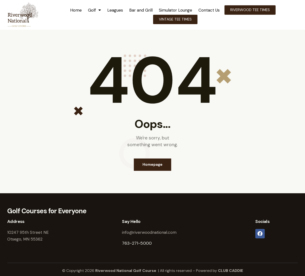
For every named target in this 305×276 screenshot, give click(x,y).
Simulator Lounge (175, 10)
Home (76, 10)
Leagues (115, 10)
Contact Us (209, 10)
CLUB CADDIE (230, 270)
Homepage (152, 164)
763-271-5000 (137, 243)
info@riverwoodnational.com (149, 232)
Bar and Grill (141, 10)
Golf (94, 10)
